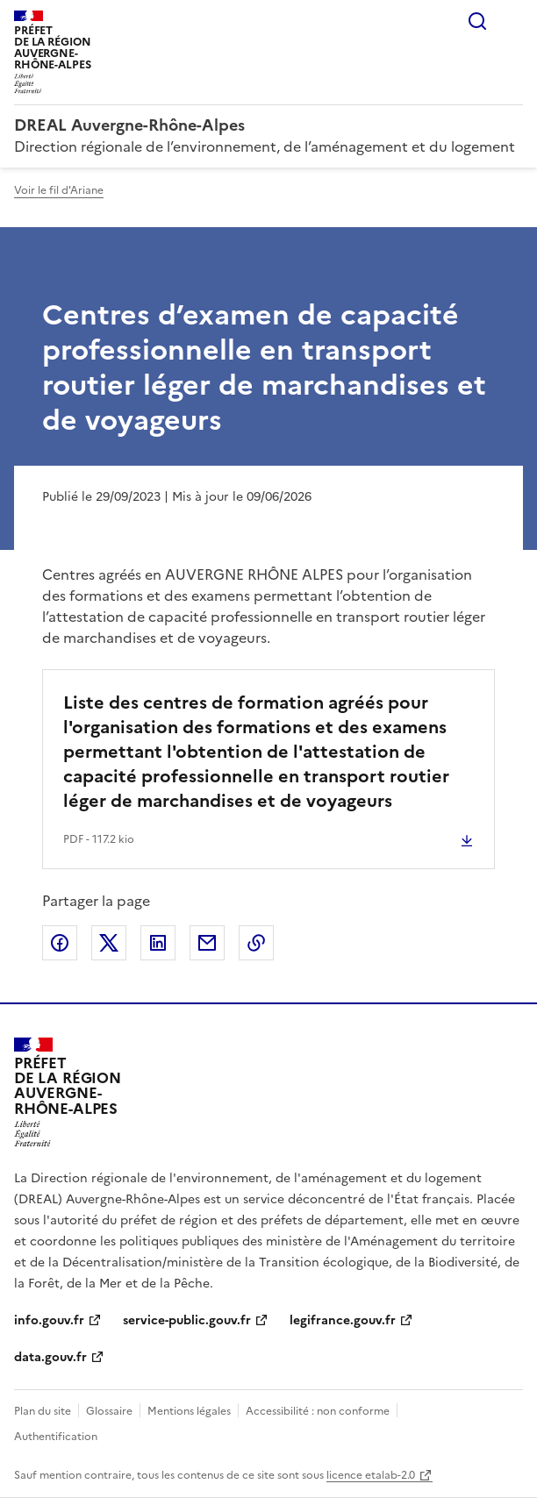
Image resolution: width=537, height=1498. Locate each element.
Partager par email (207, 942)
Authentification (55, 1436)
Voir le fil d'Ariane (59, 190)
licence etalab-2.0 (370, 1475)
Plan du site (42, 1411)
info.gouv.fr (49, 1320)
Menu (512, 21)
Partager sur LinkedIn (157, 942)
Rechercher (477, 21)
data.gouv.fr (50, 1357)
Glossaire (109, 1411)
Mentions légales (189, 1411)
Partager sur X (108, 942)
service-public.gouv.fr (187, 1320)
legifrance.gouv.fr (343, 1320)
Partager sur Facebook (59, 942)
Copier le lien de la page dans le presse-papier (256, 942)
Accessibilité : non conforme (318, 1411)
